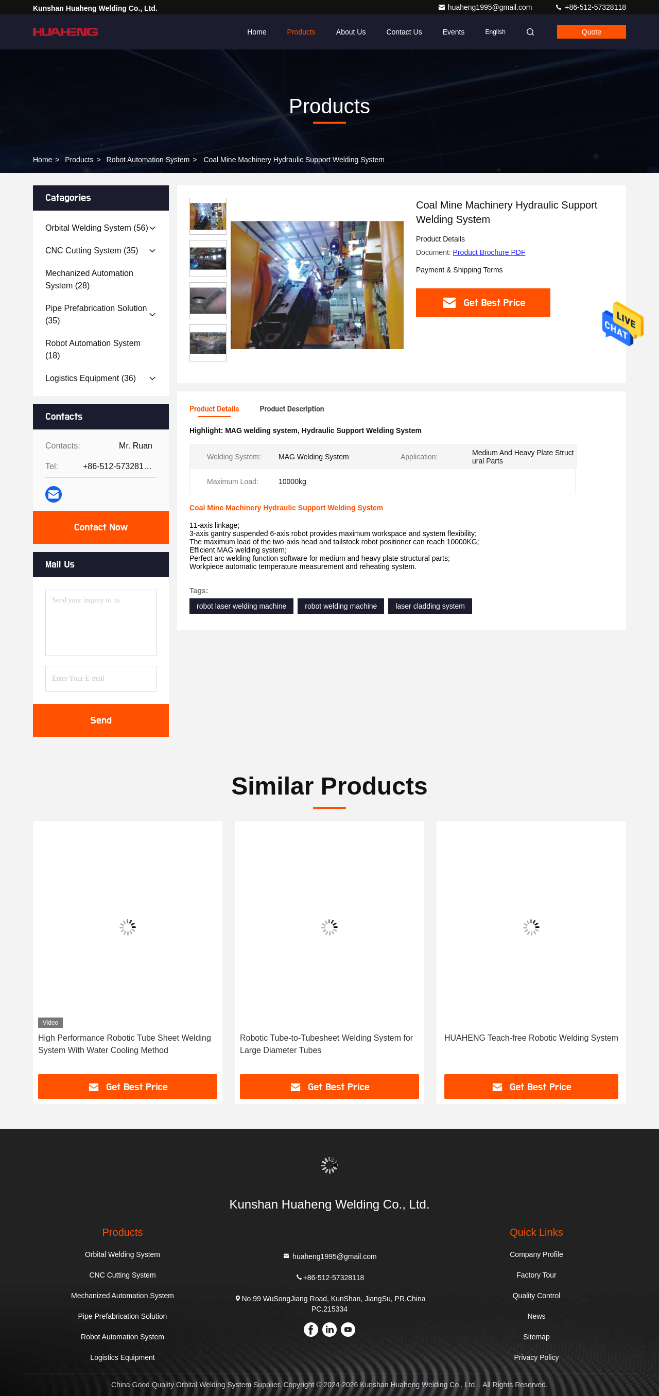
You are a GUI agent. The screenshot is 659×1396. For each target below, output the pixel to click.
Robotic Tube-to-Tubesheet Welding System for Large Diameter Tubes (326, 1044)
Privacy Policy (536, 1357)
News (536, 1316)
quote (591, 32)
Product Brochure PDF (489, 252)
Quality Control (537, 1295)
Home (256, 32)
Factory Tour (536, 1275)
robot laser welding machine (241, 606)
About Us (351, 32)
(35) (91, 250)
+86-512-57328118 (590, 7)
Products (301, 32)
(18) (93, 349)
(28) (89, 279)
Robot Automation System (148, 160)
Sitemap (536, 1337)
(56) (96, 227)
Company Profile (536, 1254)
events (454, 32)
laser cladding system (430, 606)
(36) (90, 378)
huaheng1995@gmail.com (486, 7)
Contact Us (404, 32)
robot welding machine (341, 606)
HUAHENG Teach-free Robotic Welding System (531, 1037)
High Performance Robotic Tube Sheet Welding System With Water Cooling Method (124, 1044)
